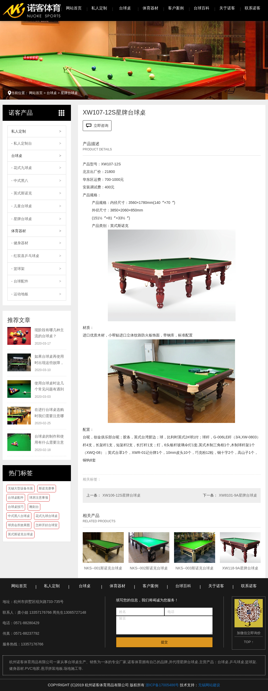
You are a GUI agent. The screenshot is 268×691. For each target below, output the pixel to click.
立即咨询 (97, 125)
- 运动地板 (19, 294)
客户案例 (176, 8)
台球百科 (201, 8)
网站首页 (74, 8)
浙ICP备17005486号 (162, 685)
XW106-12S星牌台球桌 (121, 495)
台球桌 (125, 8)
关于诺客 (227, 8)
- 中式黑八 (19, 180)
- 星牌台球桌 (21, 219)
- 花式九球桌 (21, 168)
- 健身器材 (19, 243)
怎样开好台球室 (47, 525)
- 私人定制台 (21, 143)
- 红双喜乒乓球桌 (25, 256)
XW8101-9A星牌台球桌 (238, 495)
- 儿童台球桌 (21, 206)
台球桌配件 (16, 497)
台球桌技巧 (16, 507)
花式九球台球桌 (47, 516)
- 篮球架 (18, 268)
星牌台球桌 (69, 93)
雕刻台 (34, 507)
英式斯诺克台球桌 (20, 534)
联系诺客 (252, 8)
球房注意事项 (38, 497)
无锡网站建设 (209, 685)
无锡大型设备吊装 (20, 488)
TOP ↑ (248, 642)
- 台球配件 (19, 281)
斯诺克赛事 (46, 488)
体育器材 (150, 8)
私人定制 (99, 8)
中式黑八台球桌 (19, 516)
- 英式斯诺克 (21, 193)
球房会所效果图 (19, 525)
